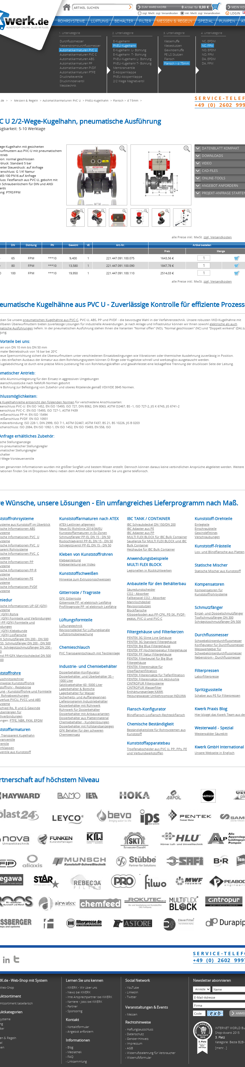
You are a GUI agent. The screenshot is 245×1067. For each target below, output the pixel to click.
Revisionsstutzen (139, 606)
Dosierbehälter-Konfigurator (79, 672)
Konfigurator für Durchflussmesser (219, 645)
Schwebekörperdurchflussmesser (218, 641)
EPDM (38, 720)
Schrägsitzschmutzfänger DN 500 (218, 621)
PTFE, (14, 720)
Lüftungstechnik (70, 626)
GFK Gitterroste (70, 598)
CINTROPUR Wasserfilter (144, 687)
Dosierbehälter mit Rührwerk (79, 705)
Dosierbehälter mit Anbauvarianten (84, 714)
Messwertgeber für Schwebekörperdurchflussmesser (218, 651)
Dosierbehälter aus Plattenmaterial (84, 718)
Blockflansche (137, 610)
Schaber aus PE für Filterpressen (217, 695)
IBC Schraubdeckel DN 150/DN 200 (151, 524)
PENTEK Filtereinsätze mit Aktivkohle (153, 679)
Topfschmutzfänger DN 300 (214, 617)
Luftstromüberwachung (76, 634)
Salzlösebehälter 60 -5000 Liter (80, 685)
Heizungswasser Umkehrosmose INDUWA (156, 696)
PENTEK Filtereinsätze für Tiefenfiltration (156, 675)
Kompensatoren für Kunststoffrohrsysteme (211, 592)
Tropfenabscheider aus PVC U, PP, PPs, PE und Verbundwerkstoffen (157, 751)
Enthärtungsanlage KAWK (145, 691)
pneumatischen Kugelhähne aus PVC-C (50, 320)
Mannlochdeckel (138, 602)
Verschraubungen (207, 537)
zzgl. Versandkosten (218, 237)
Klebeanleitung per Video (77, 564)
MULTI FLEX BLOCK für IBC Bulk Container (157, 537)
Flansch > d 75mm (126, 100)
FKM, (30, 720)
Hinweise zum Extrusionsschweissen (85, 579)
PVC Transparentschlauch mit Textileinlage (89, 653)
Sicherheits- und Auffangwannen (82, 697)
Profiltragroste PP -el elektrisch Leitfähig (87, 606)
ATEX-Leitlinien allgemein (77, 524)
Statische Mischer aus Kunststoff (218, 571)
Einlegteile (202, 524)
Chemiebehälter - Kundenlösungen (84, 722)
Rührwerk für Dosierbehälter (79, 709)
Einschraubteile (206, 528)
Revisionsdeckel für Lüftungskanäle (84, 630)
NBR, (22, 720)
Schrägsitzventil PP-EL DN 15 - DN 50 (85, 545)
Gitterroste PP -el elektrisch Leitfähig (85, 602)
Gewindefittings (206, 533)
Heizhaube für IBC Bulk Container (151, 549)
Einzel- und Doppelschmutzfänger (219, 613)
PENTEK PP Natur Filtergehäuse (149, 654)
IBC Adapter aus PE (140, 528)
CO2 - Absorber (138, 593)
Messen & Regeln (26, 100)
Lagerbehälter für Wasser (77, 693)
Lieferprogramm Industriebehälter (83, 701)
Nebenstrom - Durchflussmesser (217, 657)
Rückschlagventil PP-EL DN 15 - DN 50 (86, 541)
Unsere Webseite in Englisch (214, 753)
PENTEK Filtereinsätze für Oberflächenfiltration (145, 669)
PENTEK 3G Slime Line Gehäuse (149, 637)
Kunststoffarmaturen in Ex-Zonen (83, 533)
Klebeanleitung (70, 560)
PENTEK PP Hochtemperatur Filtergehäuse (157, 650)
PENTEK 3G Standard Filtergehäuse (151, 642)
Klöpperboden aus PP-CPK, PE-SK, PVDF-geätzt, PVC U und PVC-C (156, 616)
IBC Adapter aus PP (140, 533)
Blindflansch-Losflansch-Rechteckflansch (156, 715)
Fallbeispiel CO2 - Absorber (146, 598)
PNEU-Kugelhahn (96, 100)
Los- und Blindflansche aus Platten (219, 552)
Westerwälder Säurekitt (211, 734)
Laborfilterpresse (207, 676)
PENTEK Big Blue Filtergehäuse (148, 646)
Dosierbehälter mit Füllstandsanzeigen (86, 726)
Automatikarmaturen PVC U (62, 100)
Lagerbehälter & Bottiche (77, 689)
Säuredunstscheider (141, 589)
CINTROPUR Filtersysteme (145, 683)
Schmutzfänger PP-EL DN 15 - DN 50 (84, 537)
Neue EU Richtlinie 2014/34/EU (80, 528)
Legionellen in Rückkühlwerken (149, 570)
